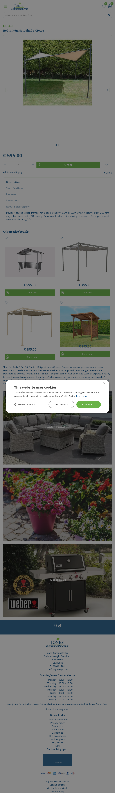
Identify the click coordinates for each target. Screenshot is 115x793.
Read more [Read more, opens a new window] (82, 396)
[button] (24, 404)
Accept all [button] (88, 404)
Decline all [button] (61, 404)
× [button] (104, 383)
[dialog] (57, 396)
